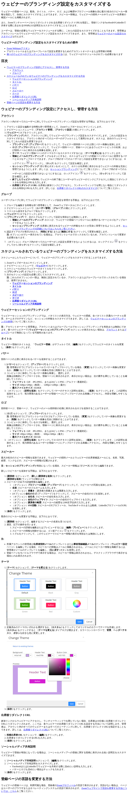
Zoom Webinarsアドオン (18, 48)
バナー (15, 85)
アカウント (17, 70)
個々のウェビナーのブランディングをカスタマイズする (34, 54)
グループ (16, 73)
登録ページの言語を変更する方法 (23, 102)
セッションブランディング (63, 169)
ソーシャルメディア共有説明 (26, 99)
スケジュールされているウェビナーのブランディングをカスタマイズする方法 (46, 76)
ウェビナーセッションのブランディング (32, 79)
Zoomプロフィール (66, 785)
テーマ (15, 93)
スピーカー (17, 91)
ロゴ (14, 88)
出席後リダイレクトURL (24, 96)
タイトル (17, 82)
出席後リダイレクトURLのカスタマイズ (77, 188)
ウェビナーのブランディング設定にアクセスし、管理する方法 (38, 67)
